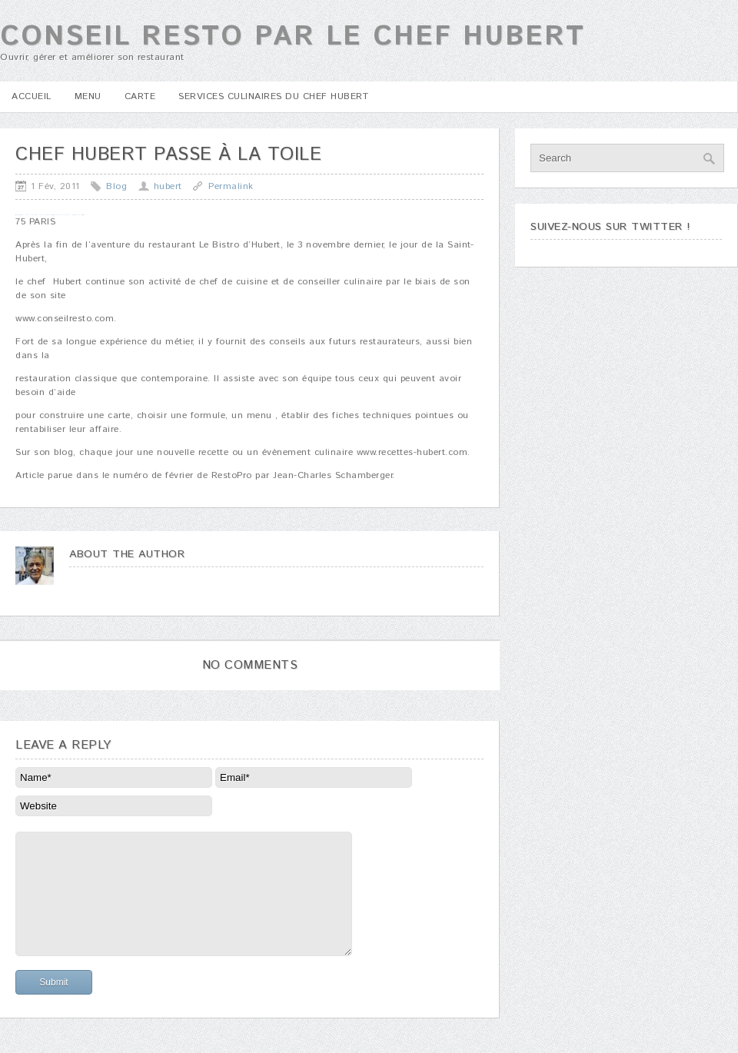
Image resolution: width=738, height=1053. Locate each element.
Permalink (231, 186)
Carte (140, 96)
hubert (168, 186)
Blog (116, 186)
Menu (88, 96)
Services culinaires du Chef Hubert (273, 96)
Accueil (32, 96)
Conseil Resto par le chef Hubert (292, 37)
